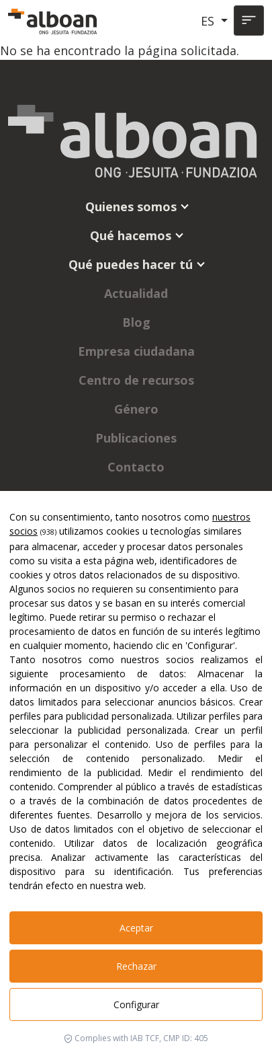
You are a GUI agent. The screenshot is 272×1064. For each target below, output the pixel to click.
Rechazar (136, 966)
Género (136, 409)
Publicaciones (136, 438)
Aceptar (136, 927)
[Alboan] (53, 21)
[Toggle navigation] (249, 20)
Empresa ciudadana (136, 351)
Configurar (136, 1004)
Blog (136, 322)
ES (209, 21)
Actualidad (136, 293)
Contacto (136, 467)
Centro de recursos (136, 380)
